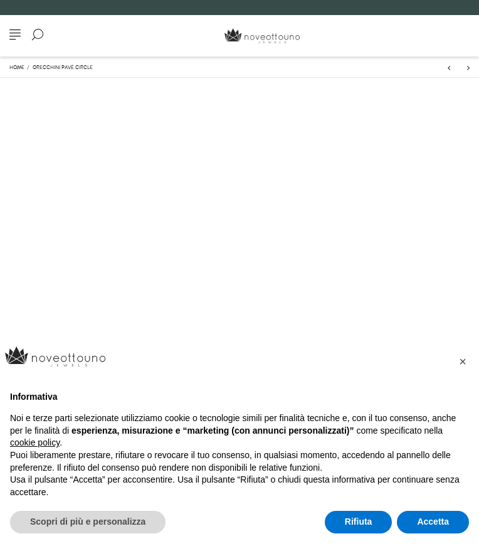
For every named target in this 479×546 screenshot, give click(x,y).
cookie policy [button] (35, 442)
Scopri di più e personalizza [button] (87, 522)
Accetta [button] (433, 522)
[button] (463, 361)
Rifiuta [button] (358, 522)
